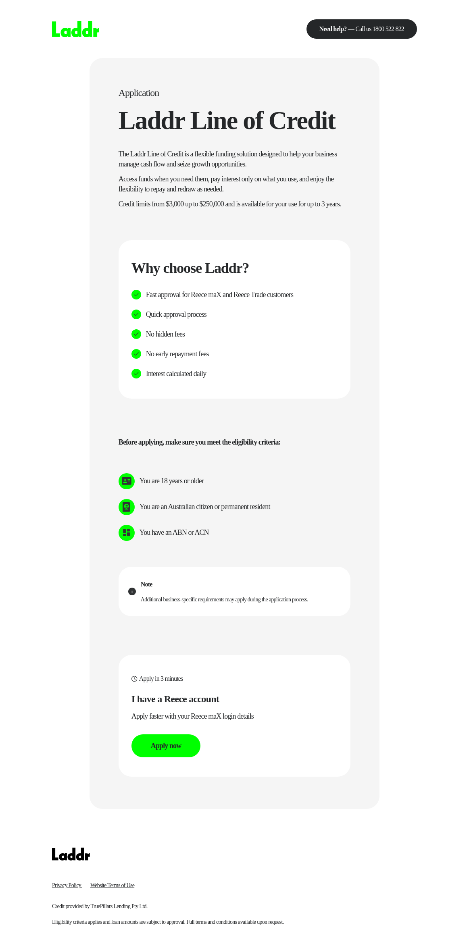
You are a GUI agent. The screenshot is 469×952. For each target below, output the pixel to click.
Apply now (166, 746)
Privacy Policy (67, 885)
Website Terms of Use (112, 885)
